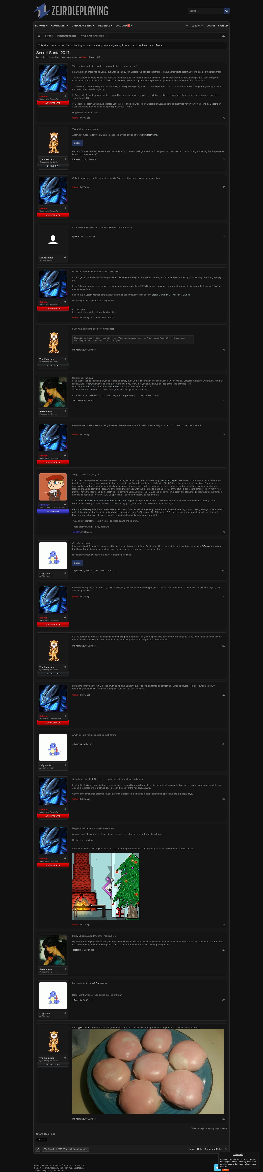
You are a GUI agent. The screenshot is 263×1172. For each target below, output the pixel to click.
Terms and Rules (213, 1149)
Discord (123, 25)
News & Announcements (60, 57)
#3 (224, 187)
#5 (224, 317)
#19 (223, 1119)
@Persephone (100, 983)
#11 (223, 596)
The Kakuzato (46, 159)
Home (192, 1149)
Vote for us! (238, 1155)
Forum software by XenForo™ (59, 1165)
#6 (224, 350)
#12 (223, 646)
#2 (224, 159)
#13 (223, 695)
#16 (223, 924)
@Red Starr (84, 1027)
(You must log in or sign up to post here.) (209, 1128)
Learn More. (155, 45)
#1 (224, 118)
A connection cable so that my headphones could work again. (104, 500)
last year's (152, 135)
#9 (224, 532)
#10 (223, 571)
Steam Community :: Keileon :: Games (171, 295)
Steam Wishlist (90, 386)
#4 (224, 236)
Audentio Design (76, 1168)
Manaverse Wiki (82, 25)
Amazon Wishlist (114, 386)
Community (58, 25)
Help (199, 1149)
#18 (223, 1000)
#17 (223, 950)
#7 (224, 400)
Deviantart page (168, 480)
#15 (223, 799)
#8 (224, 434)
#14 (223, 744)
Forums (40, 25)
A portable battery (82, 509)
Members (104, 25)
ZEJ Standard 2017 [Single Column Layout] (65, 1149)
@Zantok (206, 546)
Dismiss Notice (258, 1154)
